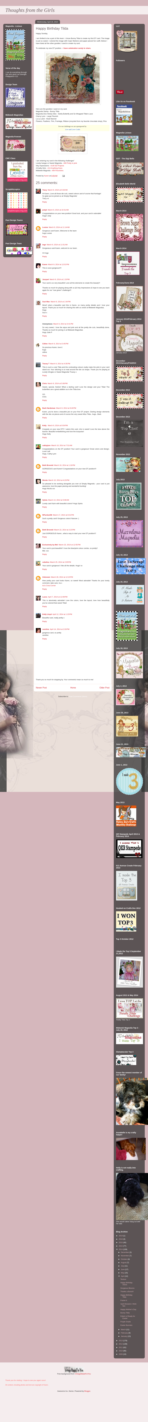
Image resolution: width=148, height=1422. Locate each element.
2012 (121, 1344)
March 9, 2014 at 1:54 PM (61, 302)
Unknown (46, 577)
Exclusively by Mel (50, 545)
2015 (121, 1246)
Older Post (104, 688)
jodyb (44, 210)
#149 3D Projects (57, 166)
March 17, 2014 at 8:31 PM (63, 515)
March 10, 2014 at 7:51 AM (61, 445)
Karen (44, 264)
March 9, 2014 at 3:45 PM (58, 344)
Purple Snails (125, 1322)
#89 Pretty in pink (70, 163)
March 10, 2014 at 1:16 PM (64, 465)
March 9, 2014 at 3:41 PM (63, 324)
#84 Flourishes (57, 171)
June (123, 1269)
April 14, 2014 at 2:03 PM (59, 629)
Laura (44, 597)
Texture (123, 1279)
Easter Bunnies (126, 1325)
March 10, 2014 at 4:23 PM (58, 480)
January (124, 1336)
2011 (121, 1347)
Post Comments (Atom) (78, 696)
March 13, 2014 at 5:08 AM (58, 500)
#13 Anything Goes (55, 168)
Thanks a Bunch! (127, 1291)
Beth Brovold (47, 465)
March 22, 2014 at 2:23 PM (64, 530)
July (123, 1266)
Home (73, 688)
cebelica (45, 562)
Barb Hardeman (48, 408)
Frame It (123, 1300)
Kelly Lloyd (47, 614)
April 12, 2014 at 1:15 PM (62, 614)
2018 (121, 1239)
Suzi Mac (46, 302)
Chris (44, 383)
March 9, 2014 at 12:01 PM (58, 264)
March (123, 1329)
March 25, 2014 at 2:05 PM (60, 562)
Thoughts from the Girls (30, 10)
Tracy (44, 190)
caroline (45, 629)
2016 (121, 1242)
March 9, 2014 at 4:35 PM (60, 364)
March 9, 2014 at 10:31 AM (58, 210)
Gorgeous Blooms (127, 1288)
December (125, 1252)
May (123, 1273)
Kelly (44, 425)
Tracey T (45, 364)
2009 (121, 1354)
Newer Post (41, 688)
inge (44, 245)
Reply (44, 202)
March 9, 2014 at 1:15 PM (60, 279)
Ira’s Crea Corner (49, 586)
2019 (121, 1236)
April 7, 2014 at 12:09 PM (57, 597)
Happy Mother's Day (128, 1309)
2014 (121, 1249)
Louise (45, 227)
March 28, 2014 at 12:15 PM (62, 577)
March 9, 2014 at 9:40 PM (66, 408)
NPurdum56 (47, 515)
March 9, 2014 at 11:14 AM (59, 227)
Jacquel (45, 279)
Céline (45, 344)
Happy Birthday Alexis (126, 1284)
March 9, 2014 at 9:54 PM (58, 425)
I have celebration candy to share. (77, 48)
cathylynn (46, 445)
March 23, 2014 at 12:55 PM (69, 545)
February (124, 1333)
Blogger (87, 1391)
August (124, 1263)
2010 (121, 1351)
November (125, 1256)
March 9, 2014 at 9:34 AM (58, 190)
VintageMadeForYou (82, 1374)
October (124, 1259)
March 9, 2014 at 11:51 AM (57, 245)
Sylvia (44, 500)
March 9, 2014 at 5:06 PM (58, 383)
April (123, 1276)
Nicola (45, 480)
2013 (121, 1341)
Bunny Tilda (125, 1313)
